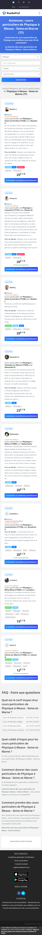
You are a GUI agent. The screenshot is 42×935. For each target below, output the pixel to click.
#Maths (8, 171)
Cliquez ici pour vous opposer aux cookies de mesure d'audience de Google (20, 931)
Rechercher (21, 80)
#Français (25, 614)
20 (21, 261)
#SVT (25, 550)
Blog (13, 7)
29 (21, 333)
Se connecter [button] (24, 7)
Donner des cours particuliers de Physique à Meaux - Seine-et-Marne (21, 48)
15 (21, 621)
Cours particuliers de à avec (21, 120)
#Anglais (8, 663)
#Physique (17, 171)
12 (21, 670)
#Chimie (26, 329)
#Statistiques (10, 617)
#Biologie (16, 611)
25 (21, 174)
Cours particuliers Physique (21, 841)
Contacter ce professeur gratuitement (21, 180)
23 (21, 410)
